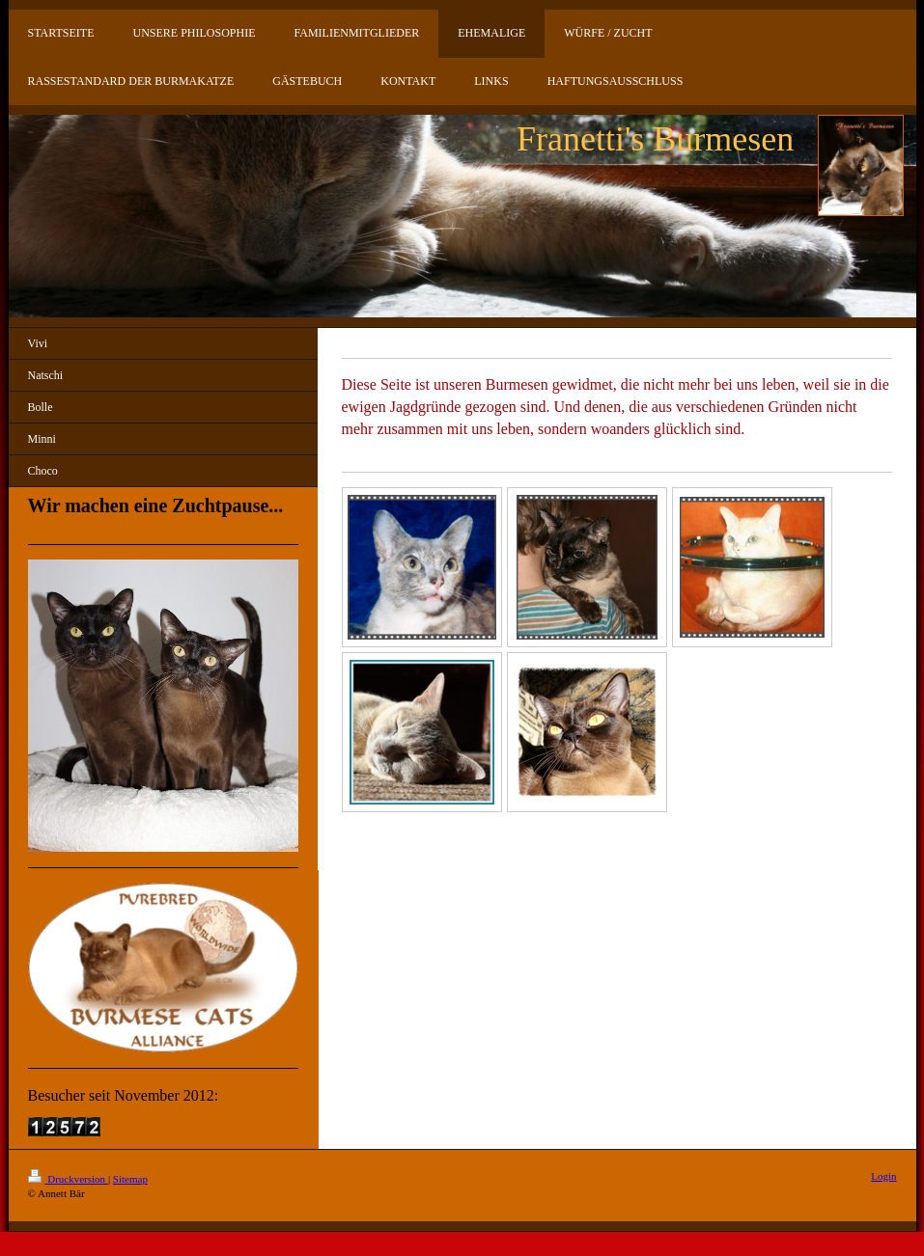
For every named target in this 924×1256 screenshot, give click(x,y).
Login (883, 1176)
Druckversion (68, 1179)
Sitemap (130, 1179)
